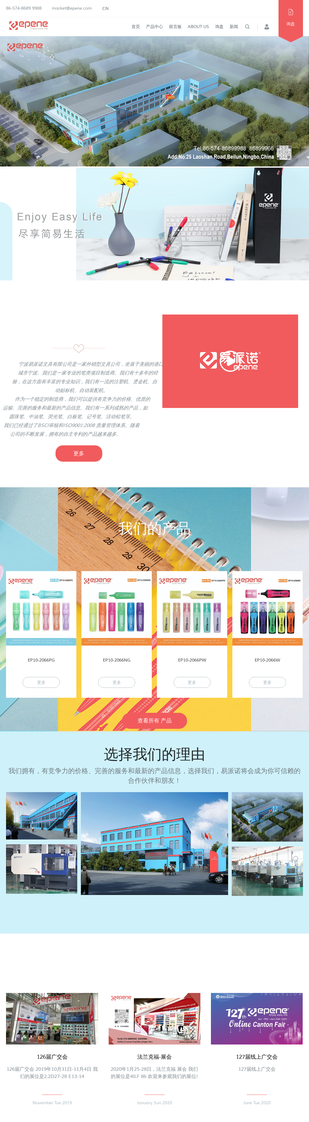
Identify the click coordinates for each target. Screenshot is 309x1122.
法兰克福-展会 (154, 1057)
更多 (78, 453)
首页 (136, 26)
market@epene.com (72, 8)
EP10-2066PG (41, 660)
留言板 (175, 26)
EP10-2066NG (116, 660)
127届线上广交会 (257, 1057)
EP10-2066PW (192, 660)
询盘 (219, 26)
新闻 (234, 26)
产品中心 (154, 26)
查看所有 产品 (155, 720)
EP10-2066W (267, 660)
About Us (198, 26)
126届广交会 (52, 1057)
